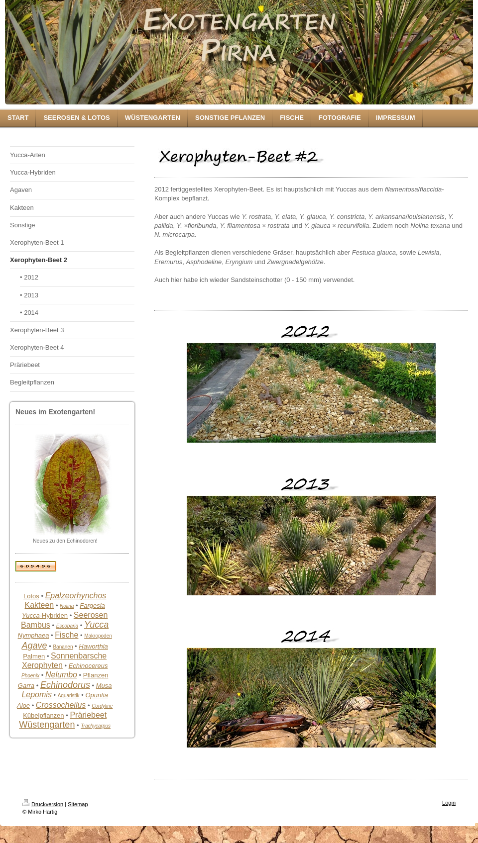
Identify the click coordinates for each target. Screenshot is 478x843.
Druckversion (42, 804)
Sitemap (78, 804)
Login (449, 803)
